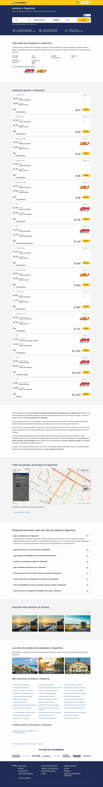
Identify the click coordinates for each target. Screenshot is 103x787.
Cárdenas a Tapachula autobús (21, 687)
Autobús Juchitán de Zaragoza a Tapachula (75, 693)
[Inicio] (19, 2)
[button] (85, 488)
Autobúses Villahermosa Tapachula (48, 718)
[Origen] (22, 20)
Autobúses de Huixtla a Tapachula (47, 693)
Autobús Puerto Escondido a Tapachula (49, 705)
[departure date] (58, 20)
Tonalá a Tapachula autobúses (46, 715)
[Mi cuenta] (77, 2)
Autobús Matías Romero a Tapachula (22, 696)
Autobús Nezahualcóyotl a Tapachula (48, 699)
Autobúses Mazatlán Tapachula (47, 696)
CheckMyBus (15, 744)
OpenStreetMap (81, 503)
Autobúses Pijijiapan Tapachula (47, 702)
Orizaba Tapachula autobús (20, 702)
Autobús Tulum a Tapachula (71, 715)
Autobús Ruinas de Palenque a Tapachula (75, 705)
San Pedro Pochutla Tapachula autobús (74, 708)
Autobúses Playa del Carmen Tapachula (74, 702)
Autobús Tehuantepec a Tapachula (22, 715)
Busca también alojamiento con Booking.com (25, 24)
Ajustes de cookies (48, 771)
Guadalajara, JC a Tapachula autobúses (23, 693)
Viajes (43, 773)
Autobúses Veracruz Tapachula (21, 718)
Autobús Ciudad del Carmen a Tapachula (74, 687)
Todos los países (24, 778)
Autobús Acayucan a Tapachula (21, 684)
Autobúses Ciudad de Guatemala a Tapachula (50, 687)
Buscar (86, 109)
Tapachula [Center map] (84, 470)
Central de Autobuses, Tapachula (21, 512)
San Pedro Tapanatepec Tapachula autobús (24, 712)
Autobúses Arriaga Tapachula (46, 684)
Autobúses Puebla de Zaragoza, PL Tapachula (25, 705)
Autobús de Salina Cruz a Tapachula (22, 708)
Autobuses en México (25, 744)
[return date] (70, 20)
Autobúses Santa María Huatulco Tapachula (50, 712)
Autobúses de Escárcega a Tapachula (74, 690)
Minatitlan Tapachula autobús (20, 699)
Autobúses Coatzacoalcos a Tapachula (23, 690)
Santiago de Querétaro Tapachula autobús (75, 712)
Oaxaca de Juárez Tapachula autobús (74, 699)
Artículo (67, 771)
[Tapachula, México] (41, 20)
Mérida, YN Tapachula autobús (72, 696)
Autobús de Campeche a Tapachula (73, 684)
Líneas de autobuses (25, 773)
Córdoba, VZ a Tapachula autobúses (48, 690)
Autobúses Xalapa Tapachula (71, 718)
